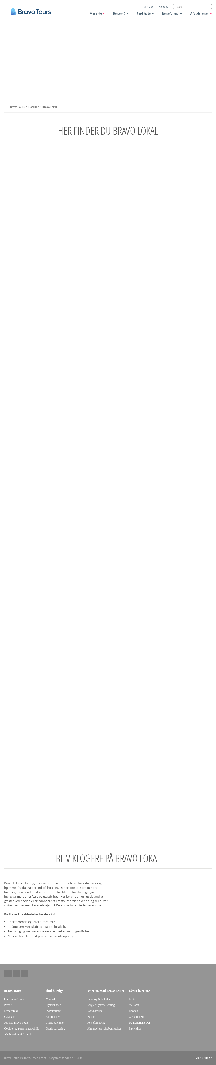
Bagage (91, 1016)
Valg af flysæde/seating (101, 1005)
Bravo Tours (18, 107)
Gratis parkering (55, 1028)
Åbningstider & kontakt (18, 1034)
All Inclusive (53, 1016)
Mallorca (134, 1005)
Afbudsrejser (201, 13)
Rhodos (133, 1010)
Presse (8, 1005)
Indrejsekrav (53, 1010)
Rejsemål (120, 13)
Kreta (132, 999)
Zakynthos (135, 1028)
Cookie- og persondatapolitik (21, 1028)
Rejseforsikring (96, 1022)
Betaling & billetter (98, 999)
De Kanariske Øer (139, 1022)
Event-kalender (55, 1022)
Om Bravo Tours (14, 999)
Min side (97, 13)
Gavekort (9, 1016)
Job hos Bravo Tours (16, 1022)
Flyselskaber (53, 1005)
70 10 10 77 (204, 1058)
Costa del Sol (136, 1016)
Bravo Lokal (49, 107)
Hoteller (33, 107)
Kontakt (163, 6)
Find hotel (145, 13)
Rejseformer (172, 13)
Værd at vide (95, 1010)
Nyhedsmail (11, 1010)
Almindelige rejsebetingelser (104, 1028)
